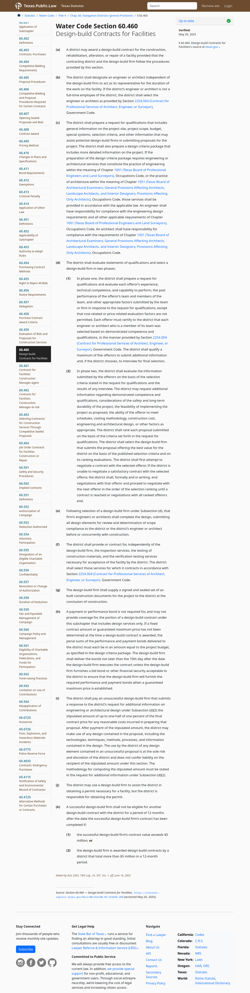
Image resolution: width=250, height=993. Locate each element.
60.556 (28, 572)
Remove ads (211, 6)
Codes (199, 934)
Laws (199, 959)
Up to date (186, 21)
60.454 (32, 267)
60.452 (28, 235)
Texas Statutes (72, 6)
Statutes (30, 15)
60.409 (29, 143)
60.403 (32, 52)
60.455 (33, 281)
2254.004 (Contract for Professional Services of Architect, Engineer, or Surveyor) (122, 343)
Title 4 (62, 15)
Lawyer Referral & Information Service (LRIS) (104, 948)
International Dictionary (212, 983)
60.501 (31, 471)
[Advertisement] (204, 116)
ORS (206, 966)
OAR (198, 966)
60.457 (26, 304)
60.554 (27, 538)
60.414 (32, 208)
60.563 (32, 690)
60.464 (31, 451)
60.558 (33, 600)
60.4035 (33, 765)
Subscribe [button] (26, 949)
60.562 (33, 676)
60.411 (32, 171)
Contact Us (154, 960)
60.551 (26, 497)
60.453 (31, 251)
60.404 (32, 66)
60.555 (30, 556)
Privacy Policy (156, 983)
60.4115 (32, 783)
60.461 (29, 374)
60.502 (30, 485)
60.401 (28, 26)
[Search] (172, 6)
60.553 (33, 524)
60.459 (33, 335)
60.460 (33, 354)
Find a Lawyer (156, 935)
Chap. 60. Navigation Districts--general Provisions (101, 15)
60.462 (29, 398)
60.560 (32, 633)
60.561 (33, 656)
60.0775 (32, 751)
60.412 (26, 182)
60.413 (29, 194)
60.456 (32, 292)
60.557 (33, 586)
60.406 (32, 97)
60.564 (30, 705)
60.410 (32, 157)
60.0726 (32, 735)
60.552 (29, 511)
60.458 (30, 318)
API (148, 953)
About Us (152, 947)
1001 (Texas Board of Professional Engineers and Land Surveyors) (116, 223)
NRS (198, 953)
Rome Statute (205, 978)
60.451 (26, 221)
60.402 (26, 40)
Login (228, 6)
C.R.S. (199, 941)
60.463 (32, 425)
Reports (151, 966)
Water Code (46, 15)
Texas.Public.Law (40, 5)
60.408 (29, 131)
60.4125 (32, 803)
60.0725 (25, 720)
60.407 (31, 118)
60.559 (30, 615)
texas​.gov (211, 47)
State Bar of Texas (91, 934)
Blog (149, 941)
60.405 (32, 79)
